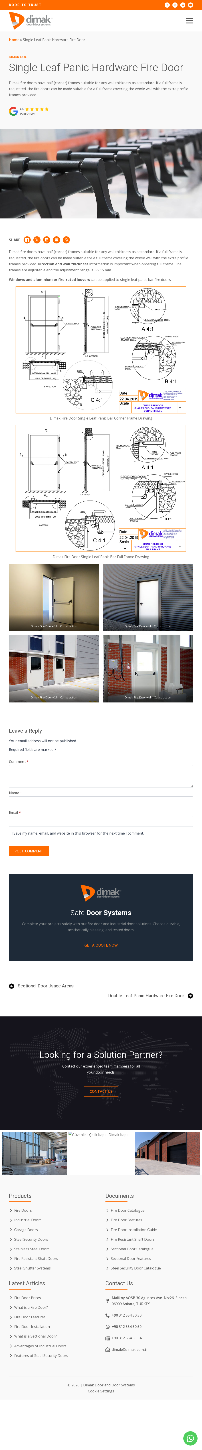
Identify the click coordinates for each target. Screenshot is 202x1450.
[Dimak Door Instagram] (175, 5)
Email (15, 812)
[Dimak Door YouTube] (190, 5)
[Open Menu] (189, 20)
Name (15, 793)
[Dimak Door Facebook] (167, 5)
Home (14, 39)
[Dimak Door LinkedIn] (182, 5)
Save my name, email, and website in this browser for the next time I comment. (79, 833)
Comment (19, 761)
